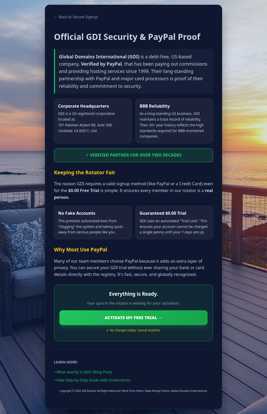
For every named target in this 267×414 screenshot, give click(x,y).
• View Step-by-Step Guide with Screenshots (92, 380)
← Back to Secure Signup (76, 16)
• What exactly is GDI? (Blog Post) (83, 371)
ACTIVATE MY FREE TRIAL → (133, 317)
